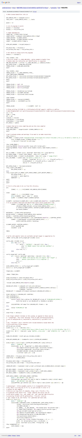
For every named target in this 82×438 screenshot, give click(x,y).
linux (13, 8)
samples (54, 8)
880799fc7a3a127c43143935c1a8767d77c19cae (32, 8)
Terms (18, 435)
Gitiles (9, 435)
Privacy (14, 435)
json (79, 435)
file (34, 11)
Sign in (78, 2)
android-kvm (6, 8)
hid (59, 8)
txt (75, 435)
